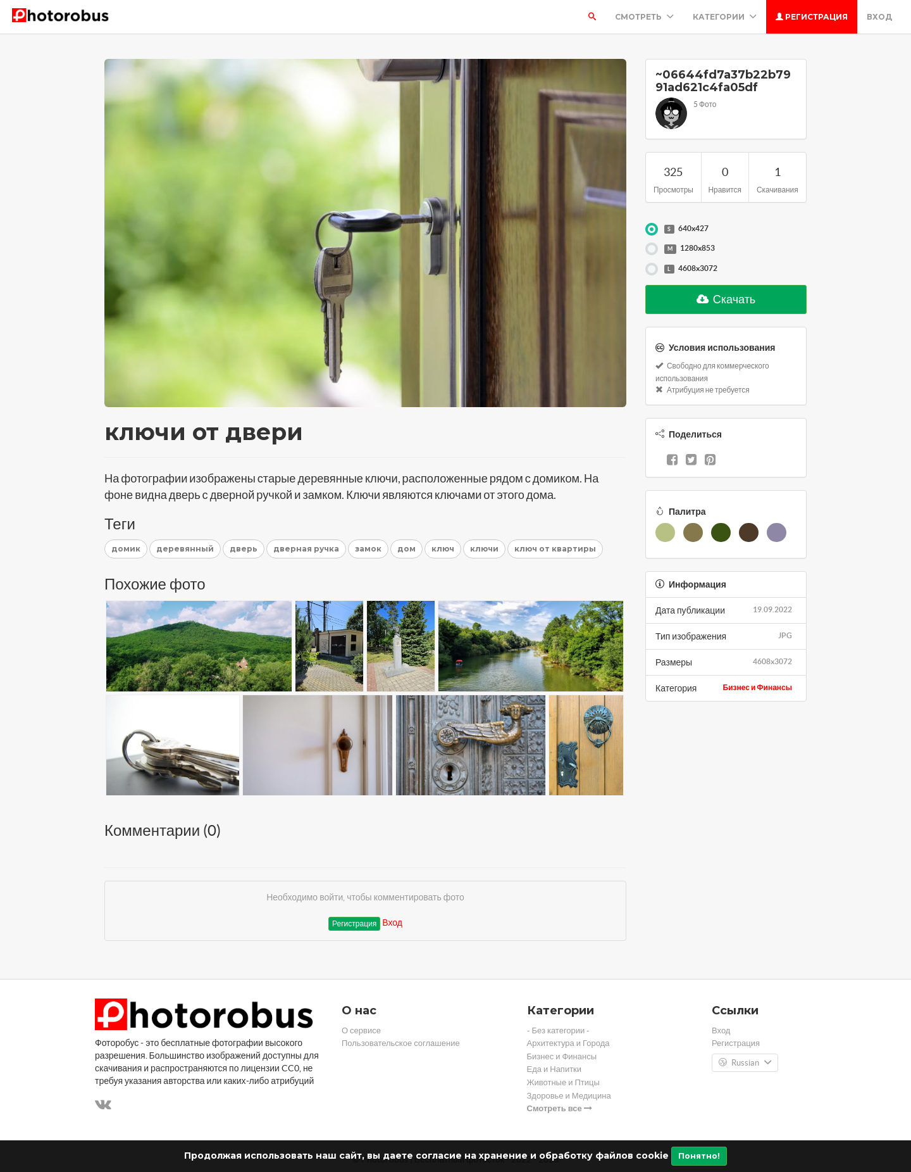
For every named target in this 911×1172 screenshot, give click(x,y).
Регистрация (812, 17)
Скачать (726, 299)
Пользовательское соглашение (401, 1043)
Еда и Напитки (554, 1069)
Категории (725, 17)
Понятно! (699, 1156)
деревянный (185, 548)
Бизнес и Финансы (758, 687)
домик (125, 548)
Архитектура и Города (568, 1043)
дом (406, 548)
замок (368, 548)
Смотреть (644, 17)
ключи (484, 548)
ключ (442, 548)
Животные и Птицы (563, 1082)
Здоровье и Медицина (569, 1095)
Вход (879, 17)
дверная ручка (306, 548)
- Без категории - (558, 1030)
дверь (243, 548)
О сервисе (361, 1030)
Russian (745, 1063)
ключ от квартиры (555, 548)
